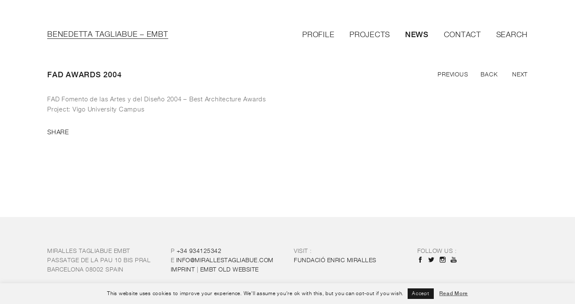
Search (512, 35)
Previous (453, 75)
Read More (453, 293)
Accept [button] (421, 293)
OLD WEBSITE (229, 270)
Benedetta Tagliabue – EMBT (107, 34)
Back (489, 75)
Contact (462, 35)
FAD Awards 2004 (84, 74)
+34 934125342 (199, 251)
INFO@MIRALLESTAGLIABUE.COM (225, 260)
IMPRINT (183, 270)
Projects (369, 35)
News (417, 34)
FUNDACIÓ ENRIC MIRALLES (335, 260)
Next (520, 75)
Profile (318, 35)
